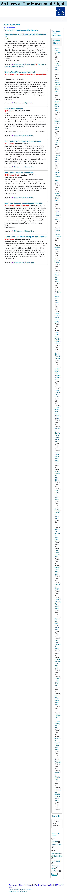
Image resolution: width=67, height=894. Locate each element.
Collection (54, 842)
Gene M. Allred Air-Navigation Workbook (20, 72)
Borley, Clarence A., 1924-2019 (57, 476)
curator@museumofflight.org (18, 891)
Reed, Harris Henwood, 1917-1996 (57, 215)
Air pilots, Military (56, 856)
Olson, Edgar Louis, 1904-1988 (57, 700)
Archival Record (56, 844)
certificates (55, 871)
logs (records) (55, 861)
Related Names (56, 42)
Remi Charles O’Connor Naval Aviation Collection (23, 141)
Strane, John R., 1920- (57, 142)
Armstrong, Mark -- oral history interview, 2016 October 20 (25, 35)
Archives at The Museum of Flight (32, 3)
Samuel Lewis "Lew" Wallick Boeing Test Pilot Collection (25, 236)
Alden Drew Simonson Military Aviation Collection (23, 203)
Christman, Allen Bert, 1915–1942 (57, 664)
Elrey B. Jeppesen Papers (14, 108)
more (54, 874)
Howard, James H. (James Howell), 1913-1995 (57, 721)
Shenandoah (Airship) (58, 51)
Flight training (55, 853)
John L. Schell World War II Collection (19, 172)
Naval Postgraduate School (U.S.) (57, 318)
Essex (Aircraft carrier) (57, 356)
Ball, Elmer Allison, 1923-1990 (57, 456)
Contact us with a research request (20, 889)
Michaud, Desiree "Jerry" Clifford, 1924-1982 (57, 435)
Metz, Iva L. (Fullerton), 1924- (57, 644)
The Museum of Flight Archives (24, 64)
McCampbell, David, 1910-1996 (57, 106)
